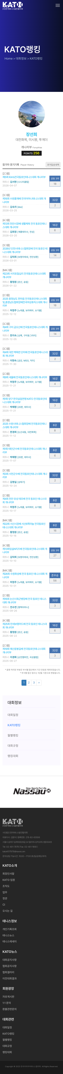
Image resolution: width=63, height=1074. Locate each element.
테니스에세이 (10, 941)
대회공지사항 (10, 959)
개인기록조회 (10, 929)
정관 (5, 898)
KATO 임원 (9, 880)
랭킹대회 (7, 1052)
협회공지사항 (10, 966)
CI (4, 904)
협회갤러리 (8, 972)
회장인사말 (8, 873)
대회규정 (7, 1046)
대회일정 (7, 1027)
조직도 (6, 886)
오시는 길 (8, 910)
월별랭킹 (7, 1039)
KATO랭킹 (8, 1033)
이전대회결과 (10, 978)
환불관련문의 (10, 1009)
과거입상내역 (53, 164)
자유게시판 (8, 996)
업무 (5, 892)
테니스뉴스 (8, 935)
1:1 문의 (7, 1003)
